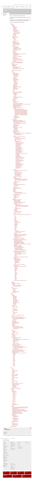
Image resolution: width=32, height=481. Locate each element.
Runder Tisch (14, 397)
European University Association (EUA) (18, 347)
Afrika (14, 213)
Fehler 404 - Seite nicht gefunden (5, 14)
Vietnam (16, 279)
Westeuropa (16, 221)
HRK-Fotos (14, 290)
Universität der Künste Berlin (19, 143)
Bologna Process (14, 323)
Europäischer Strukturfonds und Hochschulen (20, 249)
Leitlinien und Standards (17, 201)
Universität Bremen (18, 146)
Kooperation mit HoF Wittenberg (17, 48)
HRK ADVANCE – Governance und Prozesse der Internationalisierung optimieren (20, 240)
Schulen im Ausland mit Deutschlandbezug (20, 253)
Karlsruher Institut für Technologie (20, 158)
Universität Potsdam (18, 166)
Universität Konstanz (18, 161)
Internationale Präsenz (16, 265)
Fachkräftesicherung (15, 73)
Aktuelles (15, 108)
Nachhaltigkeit (15, 183)
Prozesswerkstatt (14, 394)
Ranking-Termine (16, 116)
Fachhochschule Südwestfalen (19, 157)
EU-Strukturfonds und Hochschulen (17, 105)
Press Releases (14, 330)
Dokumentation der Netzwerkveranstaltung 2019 (21, 179)
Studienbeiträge (16, 83)
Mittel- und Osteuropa (17, 222)
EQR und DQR (16, 76)
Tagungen (13, 284)
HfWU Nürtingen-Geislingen (19, 165)
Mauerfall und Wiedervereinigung (17, 56)
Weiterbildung (15, 87)
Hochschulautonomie (15, 124)
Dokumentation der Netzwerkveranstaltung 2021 (21, 111)
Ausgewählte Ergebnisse (18, 175)
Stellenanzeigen (14, 57)
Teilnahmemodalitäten (15, 374)
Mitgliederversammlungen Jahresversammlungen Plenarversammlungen (19, 54)
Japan (15, 276)
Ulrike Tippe (14, 303)
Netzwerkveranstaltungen (17, 178)
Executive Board (14, 296)
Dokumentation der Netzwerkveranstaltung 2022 (21, 112)
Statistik (14, 190)
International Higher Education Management (18, 351)
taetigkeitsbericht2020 (13, 426)
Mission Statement (14, 36)
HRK (3, 8)
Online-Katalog (15, 46)
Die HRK (12, 24)
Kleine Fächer (15, 169)
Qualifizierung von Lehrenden (17, 92)
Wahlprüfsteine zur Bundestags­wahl (17, 120)
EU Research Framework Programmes (18, 346)
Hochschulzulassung (15, 79)
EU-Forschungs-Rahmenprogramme (19, 247)
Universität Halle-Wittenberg (19, 151)
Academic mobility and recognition (16, 337)
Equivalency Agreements (16, 340)
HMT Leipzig (17, 162)
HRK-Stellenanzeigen (16, 58)
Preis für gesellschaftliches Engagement (17, 62)
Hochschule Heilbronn (18, 156)
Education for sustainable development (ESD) (18, 318)
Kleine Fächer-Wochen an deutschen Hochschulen (20, 170)
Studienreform (15, 77)
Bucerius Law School (18, 152)
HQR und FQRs (16, 75)
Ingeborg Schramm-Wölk (16, 33)
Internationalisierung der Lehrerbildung (19, 242)
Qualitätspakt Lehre (15, 98)
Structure (13, 306)
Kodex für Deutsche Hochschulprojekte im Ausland (20, 280)
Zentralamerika (17, 230)
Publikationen (14, 385)
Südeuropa (16, 223)
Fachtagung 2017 (14, 420)
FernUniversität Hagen (18, 150)
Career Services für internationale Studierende (18, 409)
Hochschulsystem (14, 119)
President (13, 295)
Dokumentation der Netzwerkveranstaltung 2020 (21, 110)
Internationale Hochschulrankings (17, 107)
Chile (15, 226)
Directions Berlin (15, 309)
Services (14, 313)
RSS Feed (28, 4)
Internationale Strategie (17, 200)
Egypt (14, 358)
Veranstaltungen (14, 386)
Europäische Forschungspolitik (18, 246)
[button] (5, 438)
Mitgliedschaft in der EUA (16, 106)
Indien (15, 217)
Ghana (15, 274)
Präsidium (13, 26)
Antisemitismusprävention (16, 131)
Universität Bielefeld (18, 144)
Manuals (12, 406)
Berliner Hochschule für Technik (20, 142)
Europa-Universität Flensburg (19, 149)
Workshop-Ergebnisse (16, 416)
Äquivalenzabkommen (17, 260)
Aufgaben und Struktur (15, 37)
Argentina (14, 353)
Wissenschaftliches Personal (16, 194)
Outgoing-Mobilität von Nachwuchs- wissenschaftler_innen (19, 410)
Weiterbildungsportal (15, 88)
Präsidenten (14, 52)
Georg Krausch (15, 29)
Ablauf (13, 373)
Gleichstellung (15, 132)
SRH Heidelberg (18, 155)
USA (15, 278)
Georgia (14, 360)
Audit (11, 367)
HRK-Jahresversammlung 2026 (17, 285)
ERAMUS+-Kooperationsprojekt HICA (20, 231)
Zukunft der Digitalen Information (17, 188)
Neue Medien (14, 96)
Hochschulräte (16, 129)
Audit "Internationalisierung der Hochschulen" (20, 202)
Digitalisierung (16, 94)
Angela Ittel (14, 298)
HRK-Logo (13, 331)
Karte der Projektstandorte (18, 174)
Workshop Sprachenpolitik (18, 211)
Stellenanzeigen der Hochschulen (16, 70)
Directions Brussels (15, 310)
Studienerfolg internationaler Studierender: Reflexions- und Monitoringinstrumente (19, 408)
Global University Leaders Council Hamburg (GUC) (20, 234)
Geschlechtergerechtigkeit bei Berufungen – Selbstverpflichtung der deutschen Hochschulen (22, 133)
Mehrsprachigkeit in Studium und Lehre (17, 412)
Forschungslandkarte (15, 101)
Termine (16, 207)
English (30, 4)
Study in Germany (15, 338)
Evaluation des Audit (15, 387)
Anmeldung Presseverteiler (15, 291)
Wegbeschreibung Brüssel (16, 44)
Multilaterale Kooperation (18, 232)
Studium (13, 72)
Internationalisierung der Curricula (18, 241)
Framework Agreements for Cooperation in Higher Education (21, 339)
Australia (14, 354)
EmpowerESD (16, 185)
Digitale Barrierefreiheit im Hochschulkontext (20, 193)
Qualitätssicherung (15, 130)
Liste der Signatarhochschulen (19, 134)
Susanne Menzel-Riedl (16, 30)
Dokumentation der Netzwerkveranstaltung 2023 (21, 113)
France (14, 359)
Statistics (13, 324)
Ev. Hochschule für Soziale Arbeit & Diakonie (21, 153)
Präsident (13, 25)
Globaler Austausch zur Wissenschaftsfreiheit (20, 235)
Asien (14, 215)
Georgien (16, 273)
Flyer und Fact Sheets (15, 423)
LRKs (13, 69)
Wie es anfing (15, 55)
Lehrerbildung (15, 93)
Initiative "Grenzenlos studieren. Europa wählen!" (20, 123)
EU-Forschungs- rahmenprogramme (17, 103)
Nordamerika (15, 233)
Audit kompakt (14, 403)
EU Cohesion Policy (15, 328)
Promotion (14, 102)
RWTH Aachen (17, 141)
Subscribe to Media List (15, 332)
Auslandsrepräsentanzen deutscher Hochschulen (20, 266)
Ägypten (16, 267)
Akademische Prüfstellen (18, 252)
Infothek (12, 382)
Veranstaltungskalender (17, 117)
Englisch (12, 293)
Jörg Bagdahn (15, 27)
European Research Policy (15, 326)
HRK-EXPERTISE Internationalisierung (16, 388)
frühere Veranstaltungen (15, 421)
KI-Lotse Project (14, 320)
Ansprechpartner (15, 50)
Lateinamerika (16, 224)
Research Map (14, 321)
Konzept (13, 369)
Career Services (15, 89)
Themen (12, 71)
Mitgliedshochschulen (15, 64)
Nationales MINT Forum (16, 187)
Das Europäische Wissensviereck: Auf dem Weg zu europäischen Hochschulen (22, 244)
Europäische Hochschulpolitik (18, 245)
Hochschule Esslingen (18, 148)
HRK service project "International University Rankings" (19, 317)
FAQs (15, 263)
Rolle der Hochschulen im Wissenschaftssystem (19, 121)
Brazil (13, 356)
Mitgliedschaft (14, 65)
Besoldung (15, 197)
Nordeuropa (16, 220)
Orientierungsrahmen (16, 195)
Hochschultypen (16, 128)
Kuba (15, 228)
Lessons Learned (17, 137)
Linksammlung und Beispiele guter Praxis (20, 138)
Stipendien (15, 82)
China (15, 216)
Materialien (15, 118)
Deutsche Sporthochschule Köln (20, 160)
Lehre (13, 91)
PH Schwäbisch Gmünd (19, 167)
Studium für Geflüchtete (17, 258)
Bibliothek (13, 45)
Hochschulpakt (15, 85)
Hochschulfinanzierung (16, 125)
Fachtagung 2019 (14, 415)
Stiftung (14, 38)
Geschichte (13, 51)
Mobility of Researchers (16, 343)
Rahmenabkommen (17, 262)
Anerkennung (14, 78)
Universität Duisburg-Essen (19, 147)
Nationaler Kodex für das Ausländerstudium (19, 264)
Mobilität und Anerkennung (17, 259)
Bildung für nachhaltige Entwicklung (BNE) (19, 184)
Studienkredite (16, 81)
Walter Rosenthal (15, 31)
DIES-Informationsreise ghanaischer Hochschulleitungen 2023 (23, 214)
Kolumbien (16, 227)
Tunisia (14, 364)
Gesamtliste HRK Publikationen (16, 283)
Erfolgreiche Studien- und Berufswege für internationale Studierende (21, 257)
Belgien (16, 269)
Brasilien (16, 270)
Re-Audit (13, 405)
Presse (12, 287)
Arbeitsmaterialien (14, 66)
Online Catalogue (15, 312)
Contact (13, 333)
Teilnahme (13, 390)
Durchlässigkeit (15, 84)
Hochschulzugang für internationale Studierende (20, 251)
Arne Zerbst (14, 35)
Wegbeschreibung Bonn (16, 43)
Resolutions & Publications (14, 334)
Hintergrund (16, 171)
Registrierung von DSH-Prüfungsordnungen (18, 68)
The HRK (12, 294)
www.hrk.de (22, 22)
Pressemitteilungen (14, 288)
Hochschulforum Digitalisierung (18, 192)
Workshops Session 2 (16, 419)
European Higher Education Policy (16, 344)
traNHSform (15, 186)
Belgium (14, 355)
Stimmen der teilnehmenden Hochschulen (17, 383)
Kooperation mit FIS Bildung (16, 49)
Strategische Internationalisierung (17, 199)
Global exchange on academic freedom (17, 349)
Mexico (14, 363)
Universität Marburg (18, 164)
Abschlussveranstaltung (18, 139)
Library (13, 311)
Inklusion (15, 95)
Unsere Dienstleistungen (16, 47)
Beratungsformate (13, 391)
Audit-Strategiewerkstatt (14, 375)
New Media (13, 325)
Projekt (12, 389)
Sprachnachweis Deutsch (18, 254)
